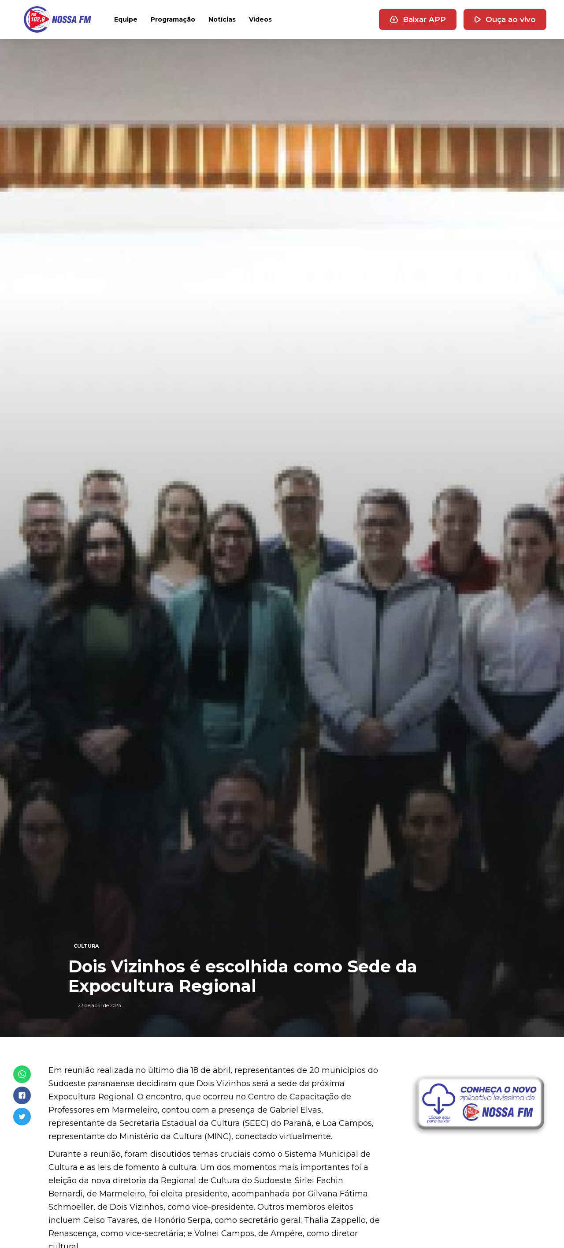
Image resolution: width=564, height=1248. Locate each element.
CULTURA (86, 946)
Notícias (222, 19)
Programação (173, 19)
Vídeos (260, 19)
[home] (57, 19)
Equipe (125, 19)
